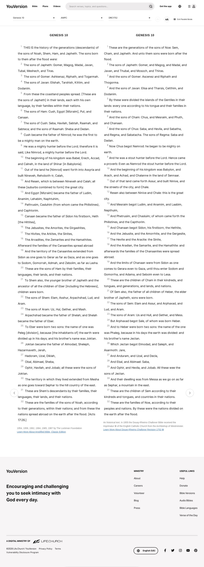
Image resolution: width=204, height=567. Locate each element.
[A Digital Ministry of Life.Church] (102, 539)
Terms (58, 548)
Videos (56, 6)
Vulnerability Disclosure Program (22, 552)
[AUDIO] (157, 19)
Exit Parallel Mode (182, 19)
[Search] (106, 6)
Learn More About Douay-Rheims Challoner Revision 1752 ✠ (133, 429)
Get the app (165, 6)
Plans (45, 6)
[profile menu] (192, 6)
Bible (34, 6)
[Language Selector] (180, 6)
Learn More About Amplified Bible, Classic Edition (41, 432)
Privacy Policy (45, 548)
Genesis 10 (34, 18)
